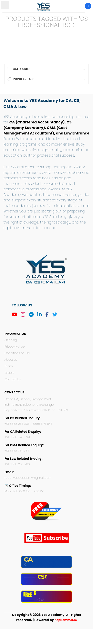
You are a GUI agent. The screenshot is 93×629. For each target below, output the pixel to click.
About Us (10, 360)
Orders (9, 373)
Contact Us (12, 379)
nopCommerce (66, 620)
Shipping (10, 340)
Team (8, 366)
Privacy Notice (14, 346)
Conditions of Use (17, 353)
